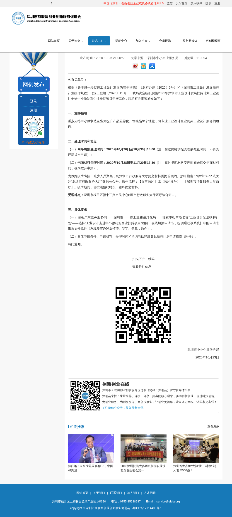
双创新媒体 (190, 40)
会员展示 (166, 40)
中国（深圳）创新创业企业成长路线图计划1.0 (134, 3)
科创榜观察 (213, 40)
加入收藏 (196, 3)
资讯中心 (99, 40)
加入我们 (133, 493)
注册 (217, 3)
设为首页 (181, 3)
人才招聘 (150, 493)
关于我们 (99, 493)
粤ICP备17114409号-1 (147, 508)
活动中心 (121, 40)
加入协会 (143, 40)
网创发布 (33, 84)
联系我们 (116, 493)
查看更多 (213, 426)
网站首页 (54, 40)
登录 (208, 3)
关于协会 (75, 40)
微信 (170, 3)
